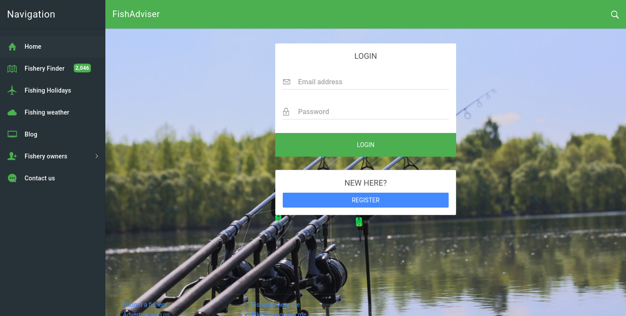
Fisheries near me (276, 304)
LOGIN (365, 144)
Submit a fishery (145, 304)
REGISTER (365, 200)
